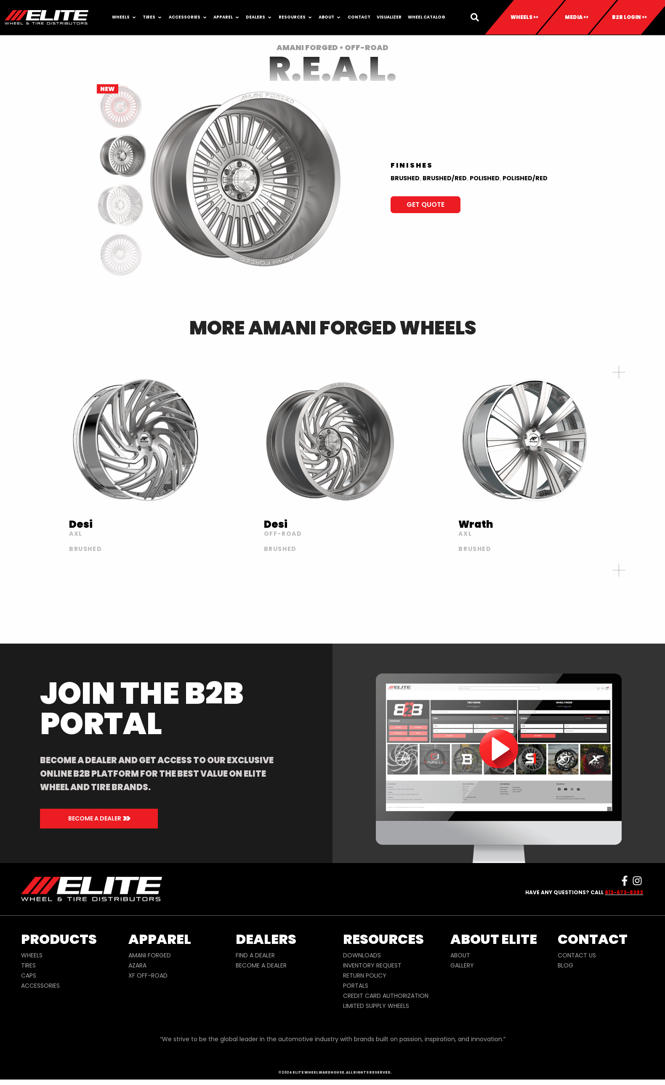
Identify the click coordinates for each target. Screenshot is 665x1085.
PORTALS (355, 985)
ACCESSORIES (40, 985)
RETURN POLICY (364, 975)
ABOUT (460, 955)
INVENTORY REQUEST (372, 965)
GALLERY (462, 965)
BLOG (565, 965)
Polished (485, 178)
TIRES (28, 965)
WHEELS (32, 955)
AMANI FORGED (149, 955)
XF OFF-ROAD (148, 975)
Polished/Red (525, 178)
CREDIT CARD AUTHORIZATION (385, 995)
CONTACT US (577, 955)
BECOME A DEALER (261, 965)
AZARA (137, 965)
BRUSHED (405, 178)
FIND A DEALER (255, 955)
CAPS (28, 975)
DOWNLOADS (362, 955)
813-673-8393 (624, 892)
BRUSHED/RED (445, 178)
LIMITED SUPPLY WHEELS (376, 1006)
